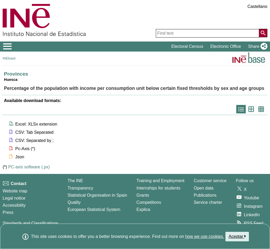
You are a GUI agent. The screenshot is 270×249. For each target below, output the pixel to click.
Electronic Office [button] (225, 46)
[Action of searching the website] (263, 33)
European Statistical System (94, 209)
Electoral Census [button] (187, 46)
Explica (143, 209)
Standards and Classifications (30, 223)
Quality (74, 202)
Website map (15, 191)
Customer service (210, 180)
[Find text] (207, 33)
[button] (256, 46)
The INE (75, 180)
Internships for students (158, 188)
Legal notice (14, 198)
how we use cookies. (204, 236)
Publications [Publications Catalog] (205, 195)
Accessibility (14, 205)
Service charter (208, 202)
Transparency (80, 188)
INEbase (9, 58)
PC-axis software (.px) (29, 167)
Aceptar (237, 236)
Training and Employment (161, 180)
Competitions (149, 202)
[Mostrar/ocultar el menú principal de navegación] (7, 46)
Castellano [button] (257, 6)
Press (8, 212)
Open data (204, 188)
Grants (143, 195)
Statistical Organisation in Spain (97, 195)
